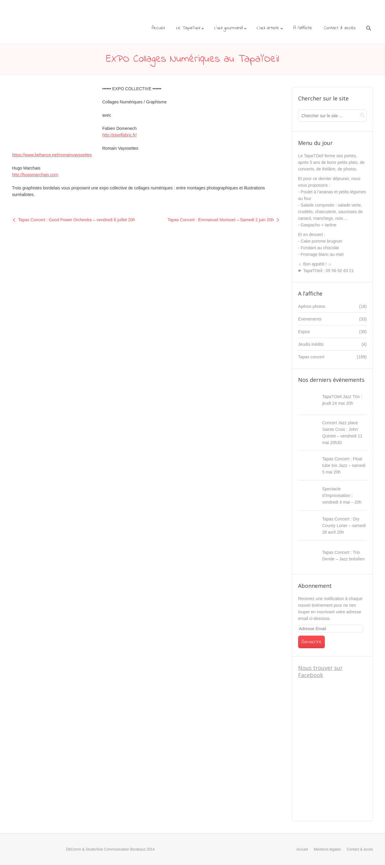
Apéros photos (311, 306)
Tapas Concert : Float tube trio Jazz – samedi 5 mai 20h (343, 465)
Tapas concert (311, 356)
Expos (304, 331)
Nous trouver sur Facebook (320, 671)
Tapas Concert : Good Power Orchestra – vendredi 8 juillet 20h (76, 219)
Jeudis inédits (311, 344)
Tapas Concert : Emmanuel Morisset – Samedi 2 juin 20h (221, 219)
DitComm (73, 849)
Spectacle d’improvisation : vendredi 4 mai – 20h (342, 495)
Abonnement (315, 585)
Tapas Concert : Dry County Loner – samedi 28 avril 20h (344, 526)
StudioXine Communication (107, 849)
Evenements (310, 319)
